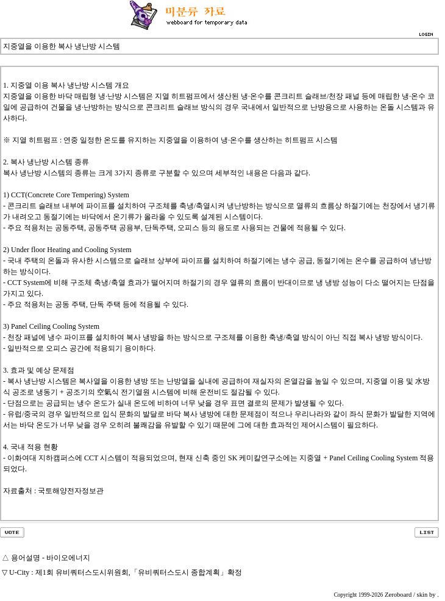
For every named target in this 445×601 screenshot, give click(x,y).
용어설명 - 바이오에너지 (50, 558)
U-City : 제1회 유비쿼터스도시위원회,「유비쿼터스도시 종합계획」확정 (125, 572)
